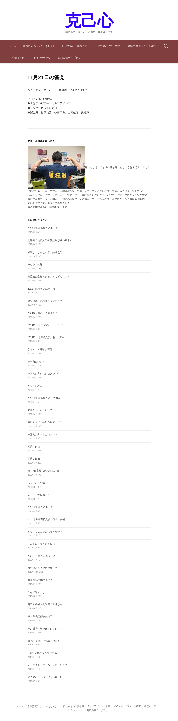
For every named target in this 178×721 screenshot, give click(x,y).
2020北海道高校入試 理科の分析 (46, 519)
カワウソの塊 (35, 264)
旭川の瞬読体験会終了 (40, 580)
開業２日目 (34, 446)
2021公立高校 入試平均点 (43, 313)
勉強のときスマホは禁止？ (42, 567)
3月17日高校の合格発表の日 (43, 470)
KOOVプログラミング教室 (141, 46)
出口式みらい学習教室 (74, 46)
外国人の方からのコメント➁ (43, 373)
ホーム (12, 46)
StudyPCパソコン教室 (107, 46)
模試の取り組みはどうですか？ (45, 300)
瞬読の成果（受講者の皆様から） (46, 604)
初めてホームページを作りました (46, 677)
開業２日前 (34, 458)
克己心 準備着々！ (39, 495)
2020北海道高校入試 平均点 (44, 398)
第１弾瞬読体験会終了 (40, 616)
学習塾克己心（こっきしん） (39, 46)
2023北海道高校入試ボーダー (44, 228)
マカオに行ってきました (41, 543)
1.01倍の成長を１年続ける (42, 652)
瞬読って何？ (19, 57)
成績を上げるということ (41, 410)
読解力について (36, 361)
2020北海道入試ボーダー (41, 507)
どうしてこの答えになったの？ (45, 531)
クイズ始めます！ (37, 592)
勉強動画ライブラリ (69, 57)
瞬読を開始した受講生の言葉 (44, 640)
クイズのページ (42, 57)
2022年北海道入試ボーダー (43, 288)
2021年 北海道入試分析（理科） (46, 337)
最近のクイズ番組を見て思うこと (46, 422)
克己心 (89, 21)
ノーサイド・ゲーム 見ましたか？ (47, 664)
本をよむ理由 (35, 385)
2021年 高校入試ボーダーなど (45, 325)
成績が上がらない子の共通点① (45, 252)
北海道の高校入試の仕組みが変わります (50, 240)
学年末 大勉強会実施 (40, 349)
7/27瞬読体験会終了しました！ (45, 628)
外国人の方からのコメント (42, 434)
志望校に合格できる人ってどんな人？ (49, 276)
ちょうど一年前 (36, 483)
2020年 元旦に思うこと (41, 555)
